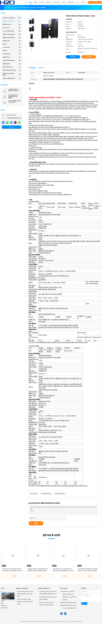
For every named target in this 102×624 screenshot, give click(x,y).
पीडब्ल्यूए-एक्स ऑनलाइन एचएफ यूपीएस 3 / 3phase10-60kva (46, 604)
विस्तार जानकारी (32, 67)
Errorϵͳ (11, 44)
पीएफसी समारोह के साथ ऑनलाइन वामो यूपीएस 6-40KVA (48, 598)
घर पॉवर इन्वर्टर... (11, 47)
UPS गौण (11, 50)
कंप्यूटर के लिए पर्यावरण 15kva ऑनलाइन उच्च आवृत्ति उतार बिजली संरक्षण (25, 602)
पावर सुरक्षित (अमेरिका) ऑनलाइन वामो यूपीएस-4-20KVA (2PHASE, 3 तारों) (47, 592)
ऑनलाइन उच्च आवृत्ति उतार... (11, 18)
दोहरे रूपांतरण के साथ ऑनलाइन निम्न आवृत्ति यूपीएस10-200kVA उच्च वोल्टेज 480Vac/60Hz (12, 570)
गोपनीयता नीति (4, 608)
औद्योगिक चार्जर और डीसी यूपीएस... (11, 74)
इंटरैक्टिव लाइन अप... (11, 24)
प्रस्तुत (36, 523)
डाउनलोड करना (71, 2)
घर (1, 591)
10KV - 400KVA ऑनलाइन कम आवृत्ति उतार (14, 101)
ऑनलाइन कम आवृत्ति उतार (44, 588)
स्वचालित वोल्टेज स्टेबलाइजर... (11, 60)
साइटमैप (2, 601)
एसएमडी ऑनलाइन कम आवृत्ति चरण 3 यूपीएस (13, 90)
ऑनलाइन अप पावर (33, 493)
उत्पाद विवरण (41, 67)
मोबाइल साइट (4, 605)
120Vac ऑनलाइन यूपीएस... (11, 34)
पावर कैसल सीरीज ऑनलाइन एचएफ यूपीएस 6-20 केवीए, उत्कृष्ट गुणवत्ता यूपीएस (25, 594)
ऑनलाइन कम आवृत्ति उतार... (11, 21)
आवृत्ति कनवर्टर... (11, 57)
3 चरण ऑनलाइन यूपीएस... (11, 31)
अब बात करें (95, 2)
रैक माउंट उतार (11, 28)
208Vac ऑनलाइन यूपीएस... (11, 37)
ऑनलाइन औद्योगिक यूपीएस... (11, 78)
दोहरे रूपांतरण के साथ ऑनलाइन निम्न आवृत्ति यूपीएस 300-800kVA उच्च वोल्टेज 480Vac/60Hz (63, 570)
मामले (2, 603)
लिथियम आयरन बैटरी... (11, 67)
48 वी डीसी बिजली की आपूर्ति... (11, 70)
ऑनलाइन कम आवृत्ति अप (59, 493)
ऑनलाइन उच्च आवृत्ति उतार (22, 588)
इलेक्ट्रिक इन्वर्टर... (11, 41)
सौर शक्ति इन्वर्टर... (11, 54)
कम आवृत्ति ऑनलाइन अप (46, 493)
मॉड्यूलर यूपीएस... (11, 64)
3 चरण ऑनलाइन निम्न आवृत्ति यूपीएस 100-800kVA (13, 96)
